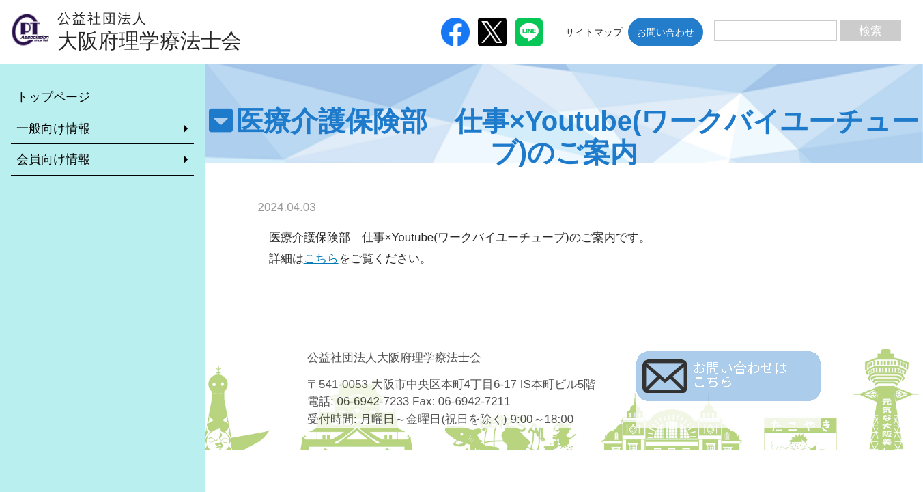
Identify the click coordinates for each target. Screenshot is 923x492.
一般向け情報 (53, 128)
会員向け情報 (53, 159)
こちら (321, 258)
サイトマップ (594, 32)
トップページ (53, 97)
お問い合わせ (665, 32)
